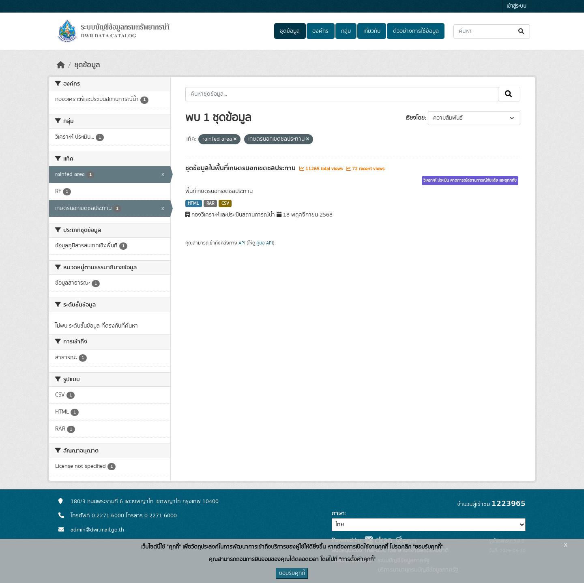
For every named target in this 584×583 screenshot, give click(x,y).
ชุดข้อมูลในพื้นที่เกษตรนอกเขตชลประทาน (241, 168)
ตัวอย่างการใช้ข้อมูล (416, 31)
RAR (210, 203)
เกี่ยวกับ (371, 31)
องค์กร (320, 31)
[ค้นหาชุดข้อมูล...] (491, 31)
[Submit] (521, 31)
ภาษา (338, 514)
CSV (225, 203)
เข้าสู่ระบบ (516, 6)
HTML (193, 203)
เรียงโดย (415, 118)
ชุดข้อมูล (290, 31)
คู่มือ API (264, 242)
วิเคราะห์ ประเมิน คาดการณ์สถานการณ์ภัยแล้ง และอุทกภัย (470, 180)
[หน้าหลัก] (61, 65)
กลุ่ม (346, 31)
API (241, 242)
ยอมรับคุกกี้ (292, 573)
